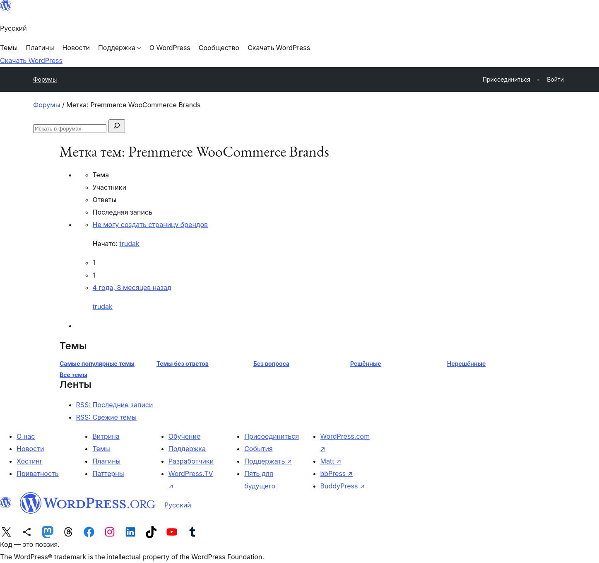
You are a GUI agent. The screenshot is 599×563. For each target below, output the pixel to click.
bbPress (336, 473)
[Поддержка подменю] (119, 47)
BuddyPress (342, 486)
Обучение (184, 436)
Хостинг (30, 461)
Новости (30, 449)
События (258, 449)
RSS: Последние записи (114, 405)
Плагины (106, 461)
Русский (177, 505)
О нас (26, 436)
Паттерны (108, 473)
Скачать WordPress (31, 60)
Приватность (38, 473)
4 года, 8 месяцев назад (132, 287)
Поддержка (187, 449)
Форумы (45, 79)
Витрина (105, 436)
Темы (101, 449)
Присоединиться (271, 436)
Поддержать (268, 461)
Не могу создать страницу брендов (150, 224)
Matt (331, 461)
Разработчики (191, 461)
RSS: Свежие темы (106, 417)
